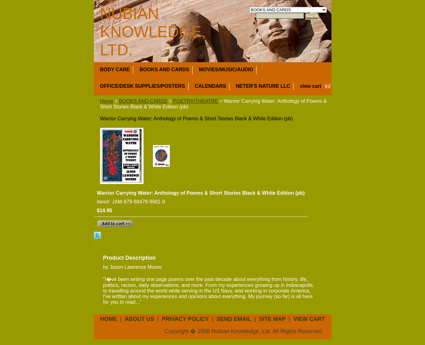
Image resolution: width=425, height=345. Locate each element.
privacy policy (185, 319)
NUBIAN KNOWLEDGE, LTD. (153, 32)
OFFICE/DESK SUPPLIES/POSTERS (142, 86)
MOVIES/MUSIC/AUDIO (226, 69)
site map (272, 319)
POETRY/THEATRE (195, 101)
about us (139, 319)
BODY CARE (115, 69)
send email (234, 319)
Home (107, 101)
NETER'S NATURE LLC (263, 86)
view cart (310, 86)
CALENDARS (210, 86)
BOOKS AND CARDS (164, 69)
